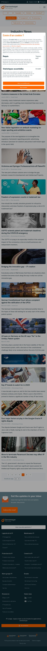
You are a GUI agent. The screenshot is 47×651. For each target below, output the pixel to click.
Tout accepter (23, 87)
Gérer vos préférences (24, 83)
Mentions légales (16, 46)
